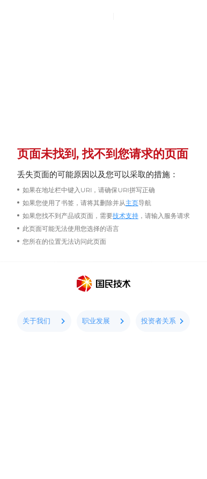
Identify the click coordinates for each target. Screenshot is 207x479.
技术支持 (125, 216)
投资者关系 (162, 320)
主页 (131, 203)
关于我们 (44, 320)
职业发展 (103, 320)
